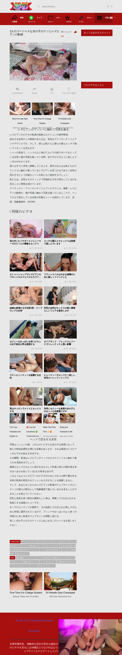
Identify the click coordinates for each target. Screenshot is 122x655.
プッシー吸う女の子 (38, 566)
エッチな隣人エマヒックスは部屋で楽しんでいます (59, 242)
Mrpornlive (34, 630)
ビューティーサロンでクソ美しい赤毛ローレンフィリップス (59, 376)
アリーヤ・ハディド (29, 542)
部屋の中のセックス (31, 562)
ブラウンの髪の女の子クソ (32, 546)
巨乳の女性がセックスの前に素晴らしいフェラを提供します (59, 309)
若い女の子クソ (22, 554)
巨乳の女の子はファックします (26, 550)
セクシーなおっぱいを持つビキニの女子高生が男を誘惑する (25, 342)
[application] (43, 61)
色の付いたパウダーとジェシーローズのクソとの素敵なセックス (25, 242)
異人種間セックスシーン (25, 558)
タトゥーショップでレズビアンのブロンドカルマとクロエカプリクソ (25, 277)
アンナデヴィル (44, 542)
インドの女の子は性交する (50, 550)
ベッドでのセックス (48, 562)
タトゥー (51, 566)
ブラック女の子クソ (60, 542)
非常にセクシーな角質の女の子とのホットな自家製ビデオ (59, 409)
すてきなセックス (21, 566)
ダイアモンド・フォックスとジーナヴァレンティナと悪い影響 (59, 342)
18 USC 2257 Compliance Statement (34, 620)
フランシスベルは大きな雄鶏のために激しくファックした (59, 275)
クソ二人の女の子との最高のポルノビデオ (52, 558)
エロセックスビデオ (51, 546)
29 (62, 36)
